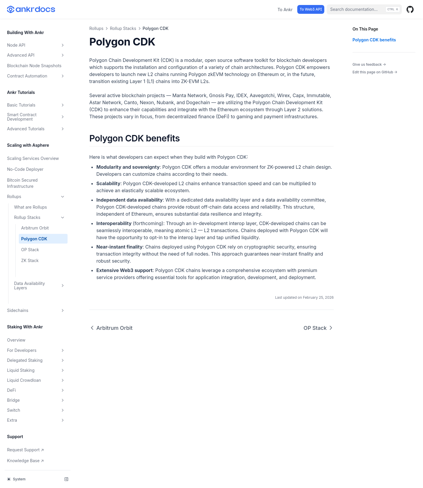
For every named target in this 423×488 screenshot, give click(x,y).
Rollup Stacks (39, 203)
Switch (36, 396)
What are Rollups (30, 193)
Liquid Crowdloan (36, 366)
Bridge (36, 386)
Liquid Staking (36, 356)
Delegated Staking (36, 346)
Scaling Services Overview (33, 144)
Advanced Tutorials (36, 115)
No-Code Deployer (25, 155)
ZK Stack (29, 246)
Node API (36, 31)
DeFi (36, 376)
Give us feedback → (369, 64)
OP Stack (30, 235)
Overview (16, 326)
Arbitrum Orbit (35, 214)
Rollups (36, 182)
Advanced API (36, 41)
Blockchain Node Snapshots (34, 51)
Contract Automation (36, 62)
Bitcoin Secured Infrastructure (22, 169)
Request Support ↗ (26, 435)
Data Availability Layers (39, 271)
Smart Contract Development (36, 103)
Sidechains (36, 296)
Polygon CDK (34, 224)
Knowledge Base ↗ (26, 446)
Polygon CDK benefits (374, 39)
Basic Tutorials (36, 91)
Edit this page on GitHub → (374, 72)
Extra (36, 406)
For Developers (36, 336)
